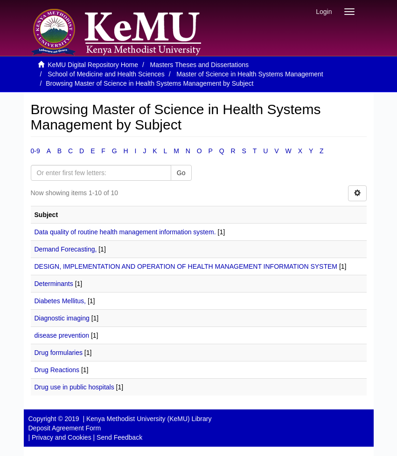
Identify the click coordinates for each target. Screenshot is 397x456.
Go (181, 173)
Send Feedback (119, 437)
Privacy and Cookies (61, 437)
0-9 (35, 151)
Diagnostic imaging (62, 318)
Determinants (54, 283)
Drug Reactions (57, 370)
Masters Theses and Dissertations (199, 64)
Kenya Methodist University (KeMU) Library (148, 418)
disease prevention (62, 335)
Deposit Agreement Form (64, 428)
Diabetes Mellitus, (60, 301)
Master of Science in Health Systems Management (249, 74)
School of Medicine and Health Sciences (106, 74)
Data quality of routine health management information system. (125, 232)
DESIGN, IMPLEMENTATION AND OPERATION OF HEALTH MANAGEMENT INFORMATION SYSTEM (186, 266)
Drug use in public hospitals (74, 387)
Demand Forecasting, (66, 249)
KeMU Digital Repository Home (93, 64)
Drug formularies (59, 352)
